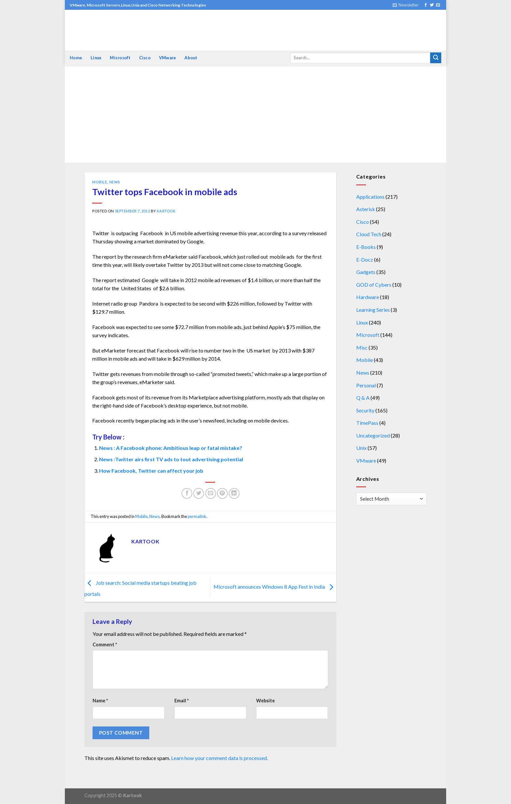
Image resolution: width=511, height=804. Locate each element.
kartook (166, 211)
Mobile (99, 182)
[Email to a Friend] (210, 493)
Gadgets (365, 272)
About (190, 57)
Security (365, 410)
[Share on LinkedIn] (234, 493)
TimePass (367, 423)
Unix (361, 448)
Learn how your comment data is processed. (219, 758)
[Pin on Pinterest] (222, 493)
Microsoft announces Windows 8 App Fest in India (274, 587)
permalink (197, 516)
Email (181, 700)
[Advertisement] (255, 113)
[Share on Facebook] (187, 493)
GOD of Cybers (373, 284)
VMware (167, 57)
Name (100, 700)
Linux (96, 57)
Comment (105, 644)
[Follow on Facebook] (426, 5)
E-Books (366, 247)
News (114, 182)
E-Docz (364, 259)
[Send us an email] (438, 5)
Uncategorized (373, 435)
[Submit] (435, 58)
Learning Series (373, 310)
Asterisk (365, 209)
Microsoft (120, 57)
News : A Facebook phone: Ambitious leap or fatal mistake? (170, 448)
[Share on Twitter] (198, 493)
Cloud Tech (368, 234)
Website (265, 700)
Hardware (367, 297)
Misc (362, 347)
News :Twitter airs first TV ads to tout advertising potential (171, 459)
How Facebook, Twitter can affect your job (151, 470)
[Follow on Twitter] (432, 5)
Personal (366, 385)
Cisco (145, 57)
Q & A (363, 398)
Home (76, 57)
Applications (370, 197)
